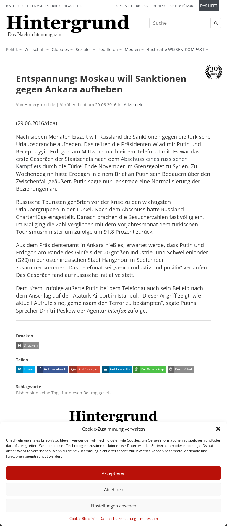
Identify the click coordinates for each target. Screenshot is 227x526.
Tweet (25, 369)
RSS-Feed (12, 6)
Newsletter (73, 6)
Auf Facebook (51, 369)
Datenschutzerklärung (118, 518)
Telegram (34, 6)
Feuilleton (108, 49)
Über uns (143, 6)
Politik (12, 49)
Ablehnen (113, 489)
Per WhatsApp (148, 369)
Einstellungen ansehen (113, 506)
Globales (60, 49)
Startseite (124, 6)
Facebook (52, 6)
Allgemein (134, 104)
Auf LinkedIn (116, 369)
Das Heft (208, 5)
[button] (218, 429)
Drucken (27, 345)
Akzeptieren (114, 473)
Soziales (84, 49)
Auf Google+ (84, 369)
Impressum (148, 518)
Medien (132, 49)
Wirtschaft (35, 49)
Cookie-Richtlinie (83, 518)
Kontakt (160, 6)
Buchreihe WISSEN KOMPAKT (176, 49)
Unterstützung (182, 6)
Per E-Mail (180, 369)
